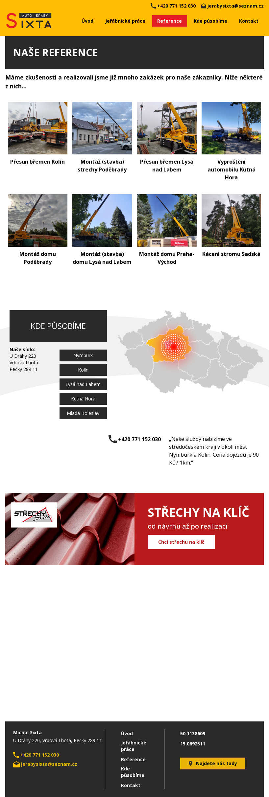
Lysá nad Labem (83, 384)
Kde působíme (210, 21)
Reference (169, 21)
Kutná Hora (83, 399)
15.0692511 (192, 743)
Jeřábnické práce (125, 21)
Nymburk (83, 355)
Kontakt (248, 21)
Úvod (87, 21)
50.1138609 (192, 733)
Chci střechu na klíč (181, 542)
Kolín (83, 370)
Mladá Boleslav (83, 413)
